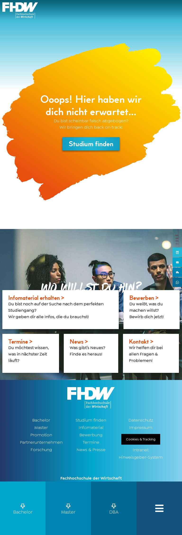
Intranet (141, 450)
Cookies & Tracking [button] (140, 439)
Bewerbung (90, 435)
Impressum (140, 428)
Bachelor (41, 420)
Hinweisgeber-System (141, 457)
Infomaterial (91, 428)
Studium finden (91, 420)
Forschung (41, 450)
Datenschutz (140, 420)
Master (41, 428)
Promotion (41, 435)
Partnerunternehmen (41, 442)
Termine (91, 442)
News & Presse (91, 450)
